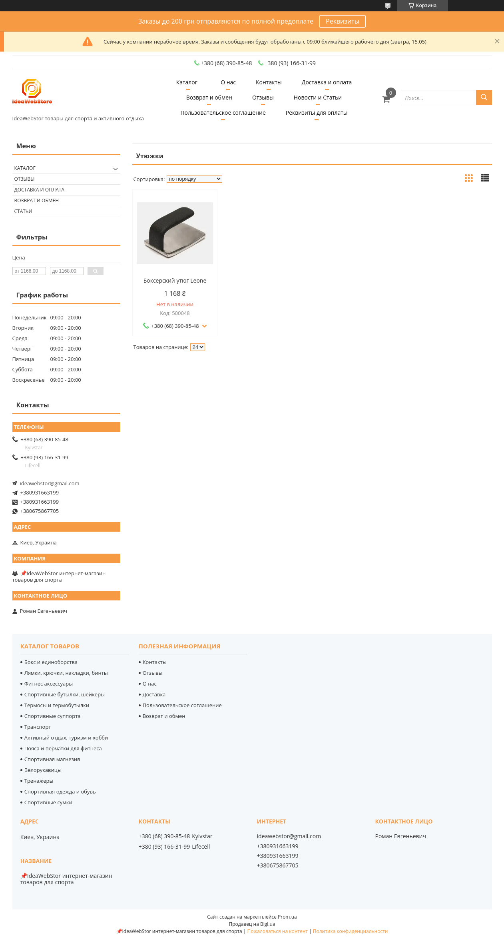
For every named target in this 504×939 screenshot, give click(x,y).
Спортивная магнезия (52, 759)
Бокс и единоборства (51, 662)
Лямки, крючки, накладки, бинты (66, 672)
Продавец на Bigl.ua (252, 924)
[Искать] (484, 97)
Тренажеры (39, 780)
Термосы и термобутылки (57, 705)
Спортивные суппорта (52, 716)
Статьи (23, 211)
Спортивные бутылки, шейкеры (64, 694)
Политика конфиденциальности (350, 931)
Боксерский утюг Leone (175, 280)
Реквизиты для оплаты (317, 112)
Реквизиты (342, 21)
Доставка (154, 694)
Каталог (186, 82)
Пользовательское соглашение (222, 112)
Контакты (269, 82)
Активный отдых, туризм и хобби (66, 737)
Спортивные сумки (48, 802)
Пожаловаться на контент (277, 931)
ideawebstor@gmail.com (50, 483)
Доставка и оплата (327, 82)
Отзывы (263, 97)
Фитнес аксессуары (48, 683)
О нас (228, 82)
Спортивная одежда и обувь (60, 791)
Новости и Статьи (318, 97)
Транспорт (37, 726)
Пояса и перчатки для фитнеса (63, 748)
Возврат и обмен (209, 97)
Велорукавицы (43, 770)
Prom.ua (287, 916)
